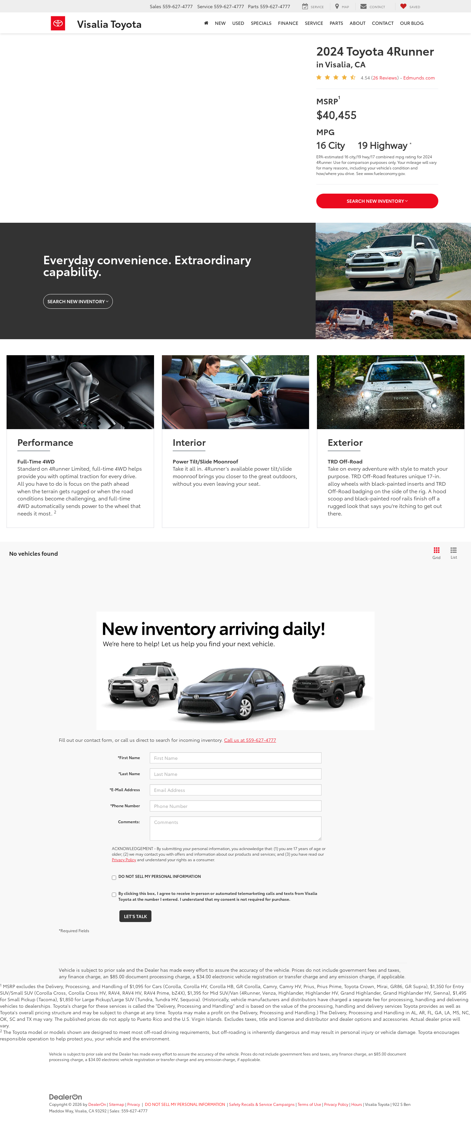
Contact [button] (382, 23)
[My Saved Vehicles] (410, 6)
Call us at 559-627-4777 (250, 740)
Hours (356, 1104)
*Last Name (129, 773)
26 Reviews (385, 77)
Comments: (129, 821)
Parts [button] (336, 23)
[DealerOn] (65, 1096)
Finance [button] (288, 23)
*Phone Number (125, 805)
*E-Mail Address (125, 789)
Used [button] (238, 23)
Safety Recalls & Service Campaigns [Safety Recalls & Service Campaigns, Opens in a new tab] (262, 1104)
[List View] (453, 553)
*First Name (129, 757)
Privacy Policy (124, 859)
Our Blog (412, 23)
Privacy (133, 1104)
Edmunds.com (419, 77)
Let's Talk (135, 916)
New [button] (220, 23)
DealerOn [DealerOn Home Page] (97, 1104)
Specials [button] (261, 23)
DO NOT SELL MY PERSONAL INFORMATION (185, 1104)
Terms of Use (309, 1104)
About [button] (357, 23)
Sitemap (116, 1104)
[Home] (206, 22)
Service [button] (314, 23)
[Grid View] (435, 553)
